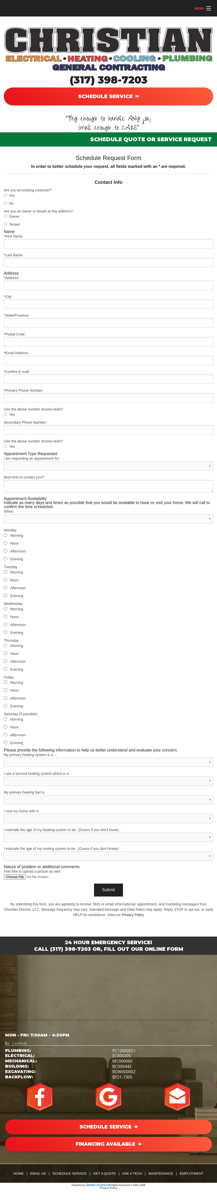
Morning (16, 535)
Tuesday (10, 567)
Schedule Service (70, 1173)
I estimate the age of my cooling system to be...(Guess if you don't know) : (108, 854)
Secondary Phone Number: (108, 427)
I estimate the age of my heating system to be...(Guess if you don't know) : (108, 835)
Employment (191, 1173)
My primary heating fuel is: (108, 797)
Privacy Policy (133, 915)
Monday (10, 530)
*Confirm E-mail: (108, 377)
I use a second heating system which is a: (108, 779)
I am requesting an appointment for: (108, 463)
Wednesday (13, 604)
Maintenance (160, 1173)
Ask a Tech (132, 1173)
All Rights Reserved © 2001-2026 (126, 1185)
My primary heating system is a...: (108, 760)
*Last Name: (108, 260)
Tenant (14, 224)
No (11, 203)
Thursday (11, 640)
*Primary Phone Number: (108, 395)
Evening (16, 559)
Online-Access (96, 1185)
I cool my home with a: (108, 816)
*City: (108, 302)
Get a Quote (104, 1173)
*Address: (108, 283)
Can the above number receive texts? (33, 409)
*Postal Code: (108, 339)
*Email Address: (108, 358)
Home (19, 1173)
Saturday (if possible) (20, 714)
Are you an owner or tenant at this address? (38, 211)
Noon (14, 543)
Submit (108, 890)
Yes (12, 195)
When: (108, 516)
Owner (14, 216)
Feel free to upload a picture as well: (108, 874)
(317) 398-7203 (108, 80)
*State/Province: (108, 320)
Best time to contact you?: (108, 484)
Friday (9, 677)
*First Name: (108, 241)
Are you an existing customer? (28, 190)
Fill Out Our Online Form (143, 949)
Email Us (38, 1173)
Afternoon (18, 551)
